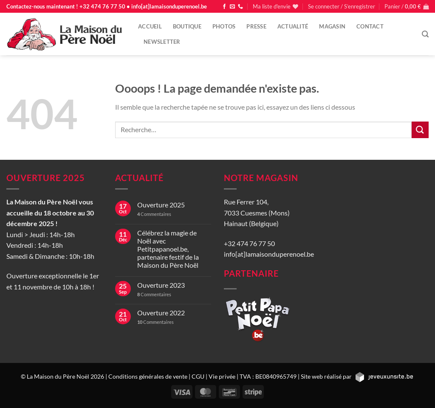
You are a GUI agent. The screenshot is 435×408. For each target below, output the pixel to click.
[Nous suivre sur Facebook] (224, 7)
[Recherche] (425, 34)
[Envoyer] (420, 130)
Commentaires (154, 214)
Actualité (292, 26)
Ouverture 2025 (161, 205)
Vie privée (222, 376)
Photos (224, 26)
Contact (370, 26)
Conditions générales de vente (147, 376)
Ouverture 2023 (161, 285)
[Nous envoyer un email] (232, 7)
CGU (198, 376)
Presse (256, 26)
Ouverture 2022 (161, 313)
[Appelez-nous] (240, 7)
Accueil (150, 26)
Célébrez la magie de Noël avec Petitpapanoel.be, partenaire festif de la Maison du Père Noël (168, 249)
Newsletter (162, 41)
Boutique (187, 26)
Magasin (332, 26)
